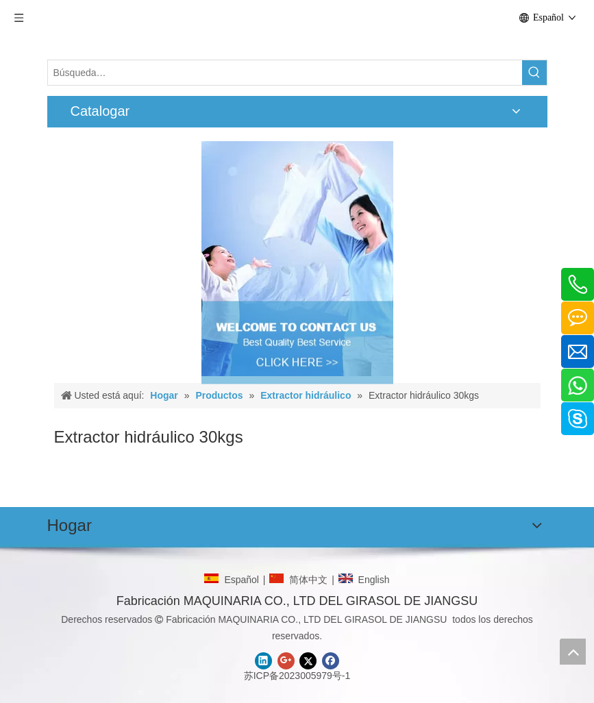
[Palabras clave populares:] (534, 72)
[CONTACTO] (297, 258)
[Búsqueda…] (285, 72)
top (573, 652)
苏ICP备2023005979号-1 (297, 675)
